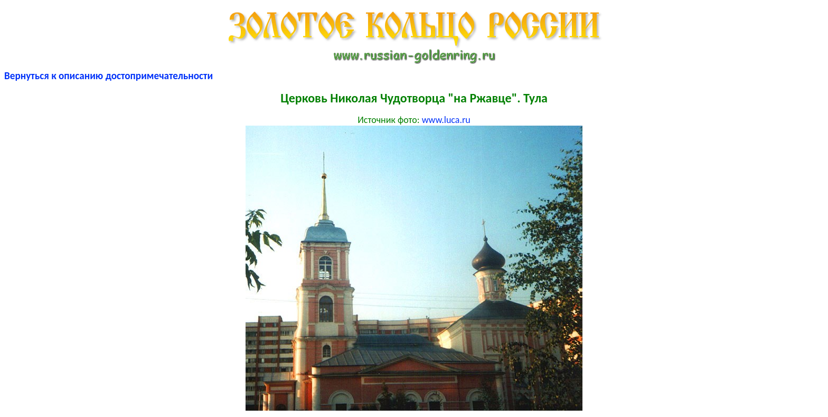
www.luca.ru (446, 120)
